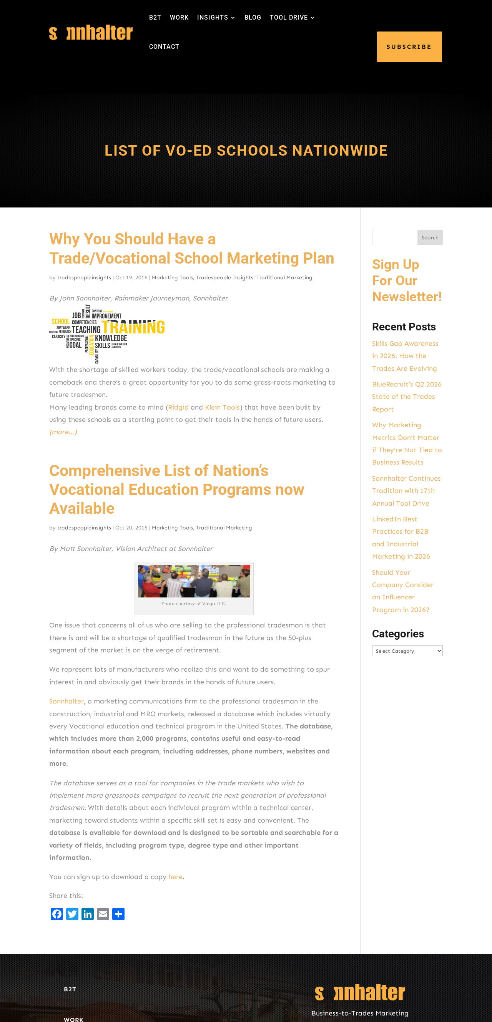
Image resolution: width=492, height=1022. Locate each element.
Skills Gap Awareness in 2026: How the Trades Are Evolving (405, 356)
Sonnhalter (66, 701)
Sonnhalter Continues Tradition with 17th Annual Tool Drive (406, 491)
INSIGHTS (212, 17)
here (175, 877)
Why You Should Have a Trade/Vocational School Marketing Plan (191, 248)
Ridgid (179, 407)
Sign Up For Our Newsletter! (407, 281)
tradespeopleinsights (84, 277)
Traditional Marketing (284, 277)
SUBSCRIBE (409, 46)
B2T (155, 17)
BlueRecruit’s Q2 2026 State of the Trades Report (407, 396)
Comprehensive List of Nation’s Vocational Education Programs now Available (176, 489)
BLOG (252, 17)
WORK (179, 17)
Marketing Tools (172, 277)
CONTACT (164, 46)
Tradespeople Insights (224, 277)
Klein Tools (222, 407)
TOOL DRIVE (289, 17)
